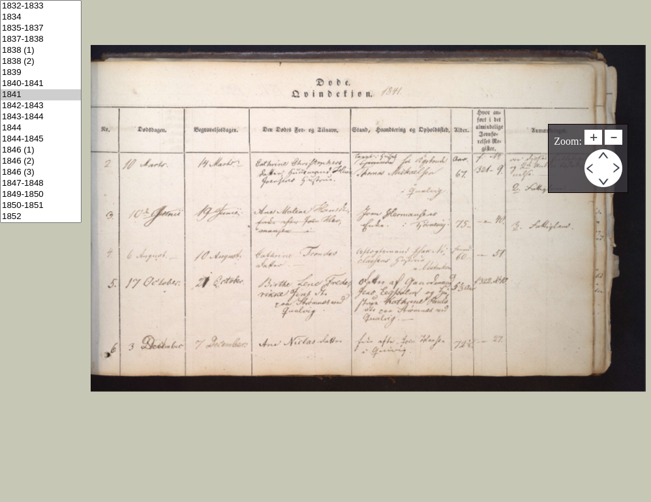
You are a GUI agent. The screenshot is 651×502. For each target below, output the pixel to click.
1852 (41, 216)
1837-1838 (41, 39)
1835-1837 (41, 28)
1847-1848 (41, 183)
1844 (41, 128)
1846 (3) (41, 172)
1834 (41, 17)
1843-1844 (41, 117)
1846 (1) (41, 150)
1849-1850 (41, 194)
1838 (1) (41, 50)
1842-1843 (41, 105)
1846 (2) (41, 161)
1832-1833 (41, 6)
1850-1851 (41, 205)
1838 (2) (41, 61)
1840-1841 (41, 83)
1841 (41, 94)
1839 (41, 72)
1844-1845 (41, 139)
